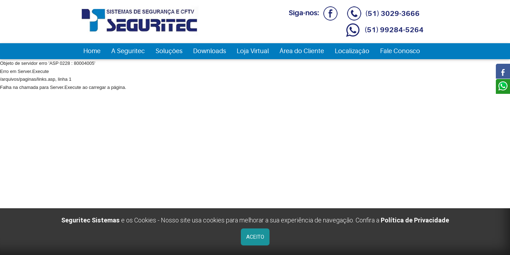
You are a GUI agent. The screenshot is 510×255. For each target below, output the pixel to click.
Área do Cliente (301, 51)
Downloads (209, 51)
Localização (352, 51)
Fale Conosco (400, 51)
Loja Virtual (253, 51)
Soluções (168, 51)
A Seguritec (128, 51)
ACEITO (255, 237)
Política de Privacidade (415, 220)
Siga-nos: (312, 13)
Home (92, 51)
